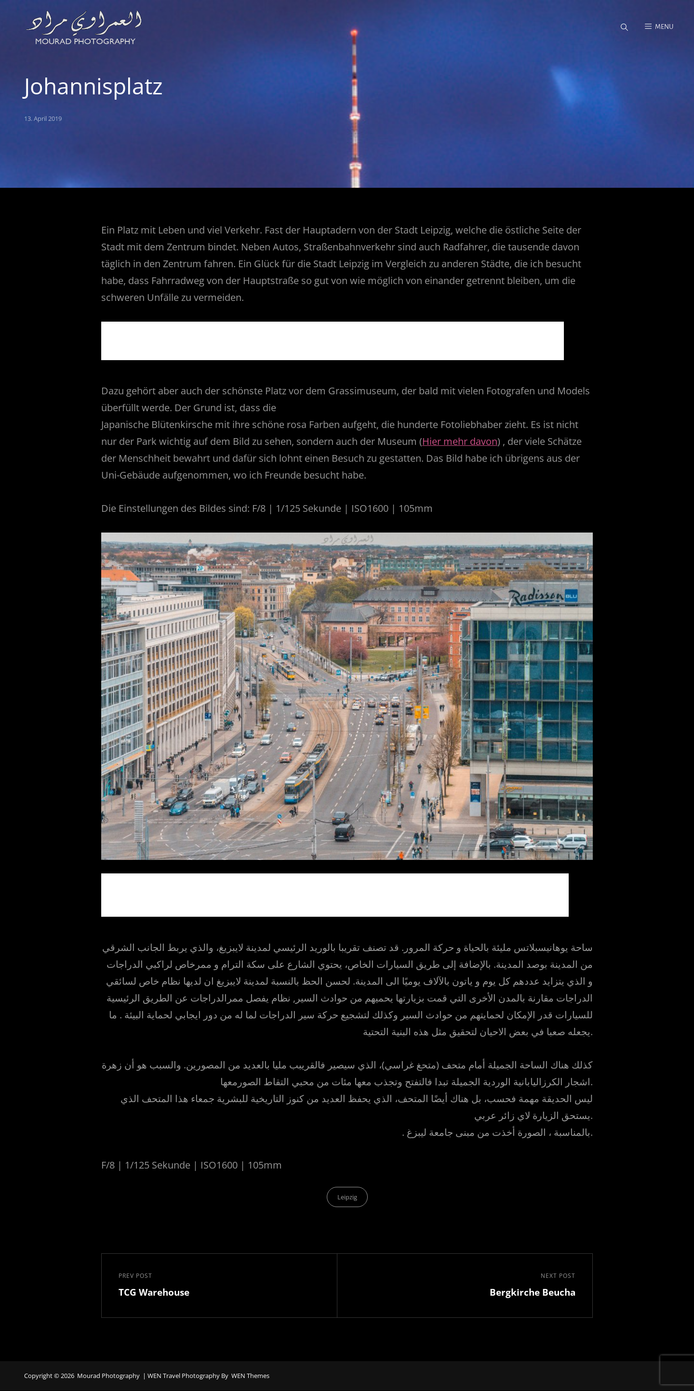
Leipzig (347, 1197)
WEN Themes (250, 1376)
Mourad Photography (108, 1376)
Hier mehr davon (459, 441)
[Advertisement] (335, 343)
